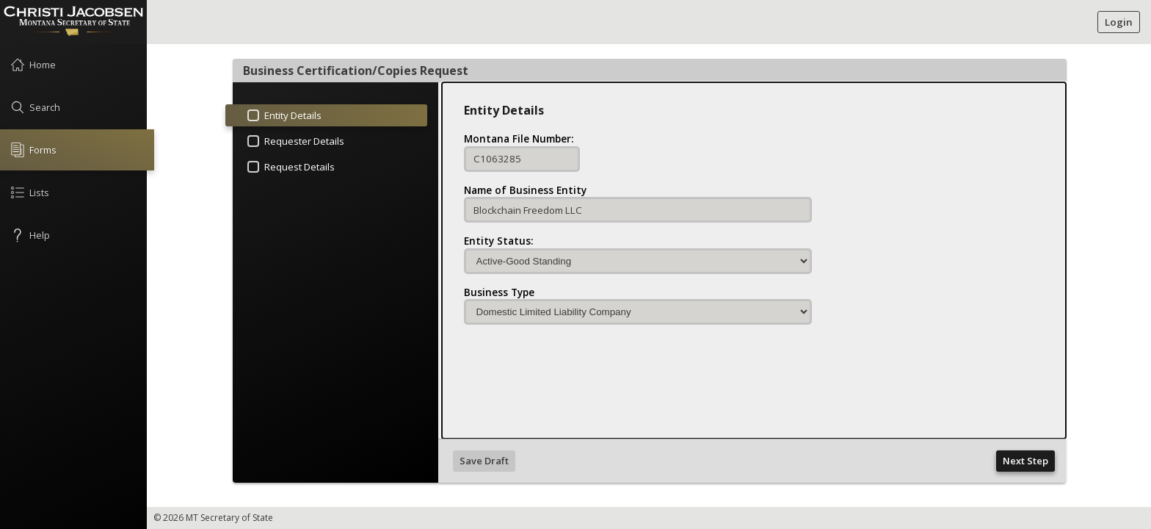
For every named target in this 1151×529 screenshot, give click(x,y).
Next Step (1025, 460)
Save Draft (484, 460)
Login (1119, 22)
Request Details (289, 169)
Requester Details (294, 143)
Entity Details (273, 117)
